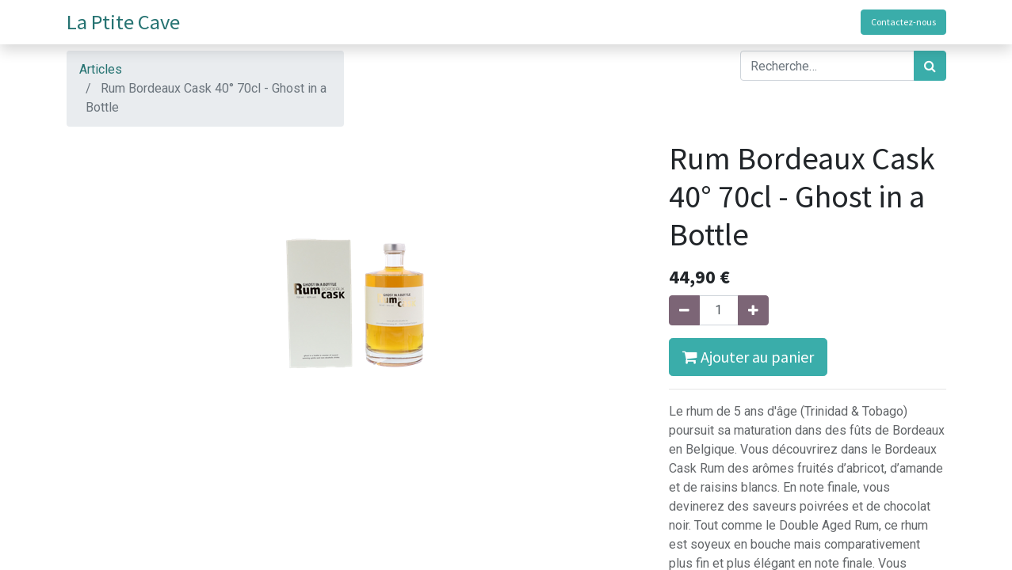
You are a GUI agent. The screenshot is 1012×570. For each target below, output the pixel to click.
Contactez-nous (903, 22)
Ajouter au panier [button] (748, 357)
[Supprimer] (684, 310)
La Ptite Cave (123, 22)
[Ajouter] (753, 310)
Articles (100, 69)
